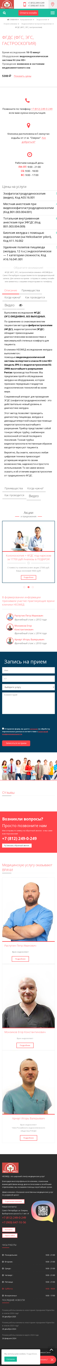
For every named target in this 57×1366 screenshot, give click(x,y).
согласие (34, 729)
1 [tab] (24, 587)
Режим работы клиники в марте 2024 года (20, 1335)
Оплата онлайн (28, 12)
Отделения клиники (13, 1201)
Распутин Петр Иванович (28, 615)
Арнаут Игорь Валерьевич (29, 639)
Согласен (11, 1359)
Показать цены (22, 76)
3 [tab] (32, 587)
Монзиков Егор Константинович (25, 1032)
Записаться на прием (16, 743)
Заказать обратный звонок (17, 845)
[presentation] (23, 721)
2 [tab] (28, 587)
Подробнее (28, 577)
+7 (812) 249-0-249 (36, 3)
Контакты (9, 1229)
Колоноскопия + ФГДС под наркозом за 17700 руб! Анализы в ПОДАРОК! (28, 557)
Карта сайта (10, 1235)
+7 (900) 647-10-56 (36, 6)
